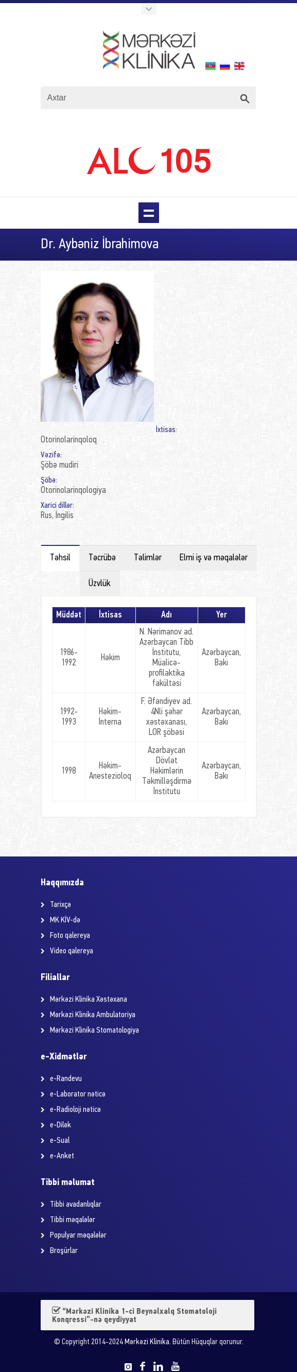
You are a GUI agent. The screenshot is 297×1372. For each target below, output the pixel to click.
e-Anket (62, 1156)
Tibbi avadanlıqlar (75, 1204)
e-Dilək (60, 1125)
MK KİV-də (65, 920)
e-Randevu (66, 1079)
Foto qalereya (70, 936)
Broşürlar (64, 1251)
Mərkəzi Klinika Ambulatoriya (92, 1015)
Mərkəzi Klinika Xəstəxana (88, 1000)
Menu (148, 212)
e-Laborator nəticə (78, 1094)
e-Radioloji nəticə (75, 1110)
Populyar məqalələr (78, 1235)
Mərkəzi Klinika (147, 1342)
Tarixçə (60, 905)
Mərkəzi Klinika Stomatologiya (94, 1030)
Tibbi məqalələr (72, 1220)
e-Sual (59, 1141)
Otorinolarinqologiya (73, 490)
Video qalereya (71, 951)
